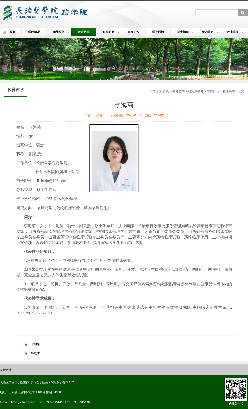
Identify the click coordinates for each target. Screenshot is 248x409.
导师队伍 (213, 91)
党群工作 (136, 32)
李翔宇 (35, 353)
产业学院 (235, 32)
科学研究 (111, 32)
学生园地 (160, 32)
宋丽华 (35, 344)
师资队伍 (61, 32)
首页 (12, 32)
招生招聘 (185, 32)
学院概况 (36, 32)
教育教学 (86, 32)
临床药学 (229, 91)
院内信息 (210, 32)
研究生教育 (196, 91)
